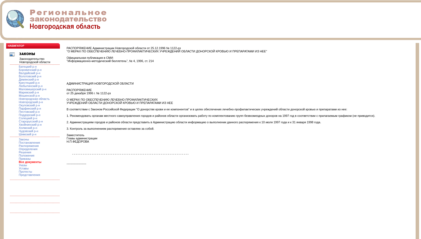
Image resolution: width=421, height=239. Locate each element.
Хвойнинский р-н (30, 124)
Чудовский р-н (28, 131)
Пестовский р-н (29, 111)
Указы (23, 165)
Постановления (29, 142)
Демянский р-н (29, 79)
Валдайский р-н (29, 73)
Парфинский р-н (30, 108)
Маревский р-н (29, 92)
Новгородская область (34, 98)
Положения (26, 155)
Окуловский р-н (29, 105)
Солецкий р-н (28, 118)
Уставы (24, 168)
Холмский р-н (28, 127)
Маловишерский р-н (32, 89)
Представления (29, 174)
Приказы (25, 158)
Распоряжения (29, 145)
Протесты (25, 171)
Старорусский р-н (31, 121)
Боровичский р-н (30, 69)
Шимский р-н (27, 134)
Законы (24, 139)
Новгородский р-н (31, 102)
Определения (28, 149)
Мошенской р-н (29, 95)
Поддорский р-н (29, 115)
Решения (25, 152)
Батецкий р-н (28, 66)
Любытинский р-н (30, 86)
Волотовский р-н (30, 76)
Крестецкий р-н (29, 82)
